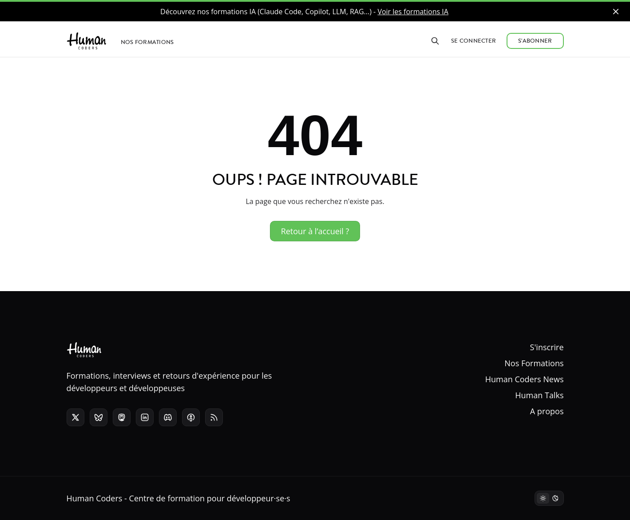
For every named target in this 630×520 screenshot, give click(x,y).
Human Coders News (524, 379)
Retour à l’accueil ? (315, 231)
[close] (616, 11)
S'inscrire (547, 347)
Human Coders (95, 498)
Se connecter (473, 41)
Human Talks (539, 395)
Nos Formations (533, 363)
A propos (547, 411)
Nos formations (147, 42)
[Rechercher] (435, 41)
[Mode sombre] (549, 498)
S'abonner (535, 41)
